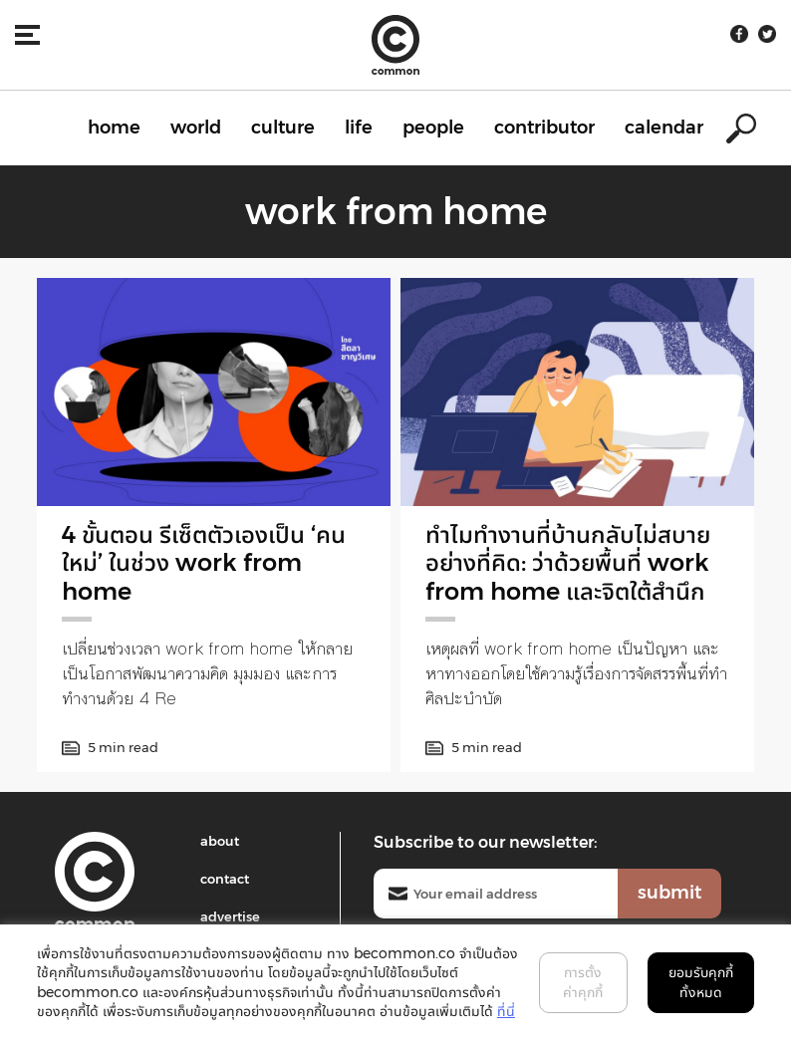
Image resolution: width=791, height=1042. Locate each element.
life (359, 127)
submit (669, 893)
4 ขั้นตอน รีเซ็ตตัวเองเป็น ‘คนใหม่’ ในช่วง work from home (204, 563)
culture (283, 127)
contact (224, 879)
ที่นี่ (506, 1011)
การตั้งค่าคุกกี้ (583, 982)
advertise (230, 916)
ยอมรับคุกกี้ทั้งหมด (700, 982)
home (114, 127)
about (219, 841)
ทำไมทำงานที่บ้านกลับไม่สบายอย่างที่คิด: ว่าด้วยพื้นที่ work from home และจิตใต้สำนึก (567, 563)
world (195, 127)
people (433, 127)
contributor (544, 127)
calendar (664, 127)
